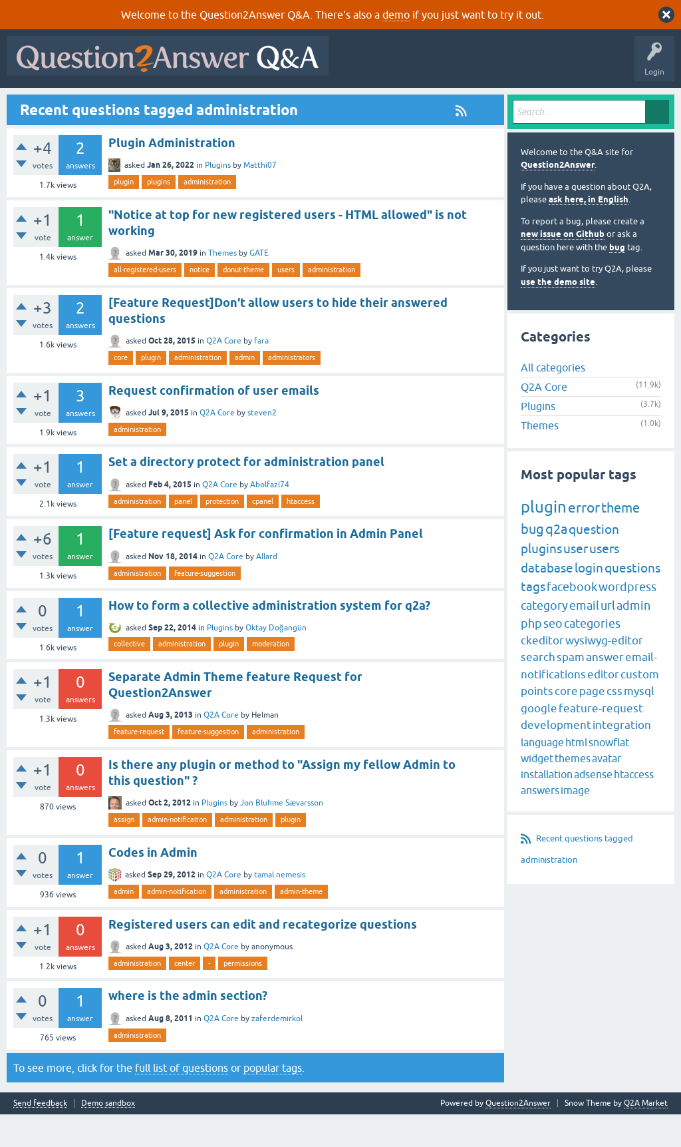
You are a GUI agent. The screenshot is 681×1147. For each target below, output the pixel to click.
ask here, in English (588, 232)
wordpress (627, 619)
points (537, 723)
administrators (291, 390)
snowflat (609, 774)
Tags (234, 104)
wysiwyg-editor (604, 672)
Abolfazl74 (269, 516)
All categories (553, 399)
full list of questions (181, 1100)
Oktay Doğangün (276, 660)
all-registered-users (145, 302)
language (542, 774)
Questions (86, 104)
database (547, 599)
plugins (158, 214)
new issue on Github (563, 267)
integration (622, 757)
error (584, 540)
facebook (572, 619)
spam (571, 689)
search (538, 689)
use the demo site (558, 314)
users (286, 302)
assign (124, 852)
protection (222, 533)
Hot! (133, 104)
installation (547, 806)
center (184, 995)
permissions (242, 995)
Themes (222, 285)
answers (540, 822)
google (539, 740)
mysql (639, 723)
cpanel (262, 533)
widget (537, 790)
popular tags (272, 1100)
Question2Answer (558, 197)
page (592, 723)
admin (245, 390)
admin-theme (301, 924)
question (594, 562)
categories (592, 655)
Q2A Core (223, 373)
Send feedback (40, 1136)
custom (639, 706)
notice (199, 302)
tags (533, 619)
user (575, 581)
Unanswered (184, 104)
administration (207, 214)
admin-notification (177, 852)
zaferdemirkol (277, 1050)
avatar (606, 790)
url (608, 637)
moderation (270, 676)
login (589, 599)
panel (183, 533)
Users (276, 104)
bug (617, 279)
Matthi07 (260, 197)
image (575, 822)
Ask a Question (332, 104)
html (576, 774)
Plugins (218, 197)
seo (553, 655)
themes (573, 790)
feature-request (139, 764)
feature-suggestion (204, 605)
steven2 (262, 444)
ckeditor (542, 672)
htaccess (301, 533)
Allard (266, 588)
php (531, 655)
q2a (556, 561)
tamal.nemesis (279, 907)
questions (632, 599)
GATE (259, 285)
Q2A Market (646, 1135)
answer (605, 689)
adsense (593, 806)
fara (261, 373)
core (121, 390)
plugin (124, 214)
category (544, 637)
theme (620, 540)
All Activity (34, 104)
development (556, 757)
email (584, 637)
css (614, 723)
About (421, 104)
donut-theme (243, 302)
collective (129, 676)
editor (603, 706)
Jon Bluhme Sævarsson (281, 835)
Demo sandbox (108, 1136)
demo (396, 15)
